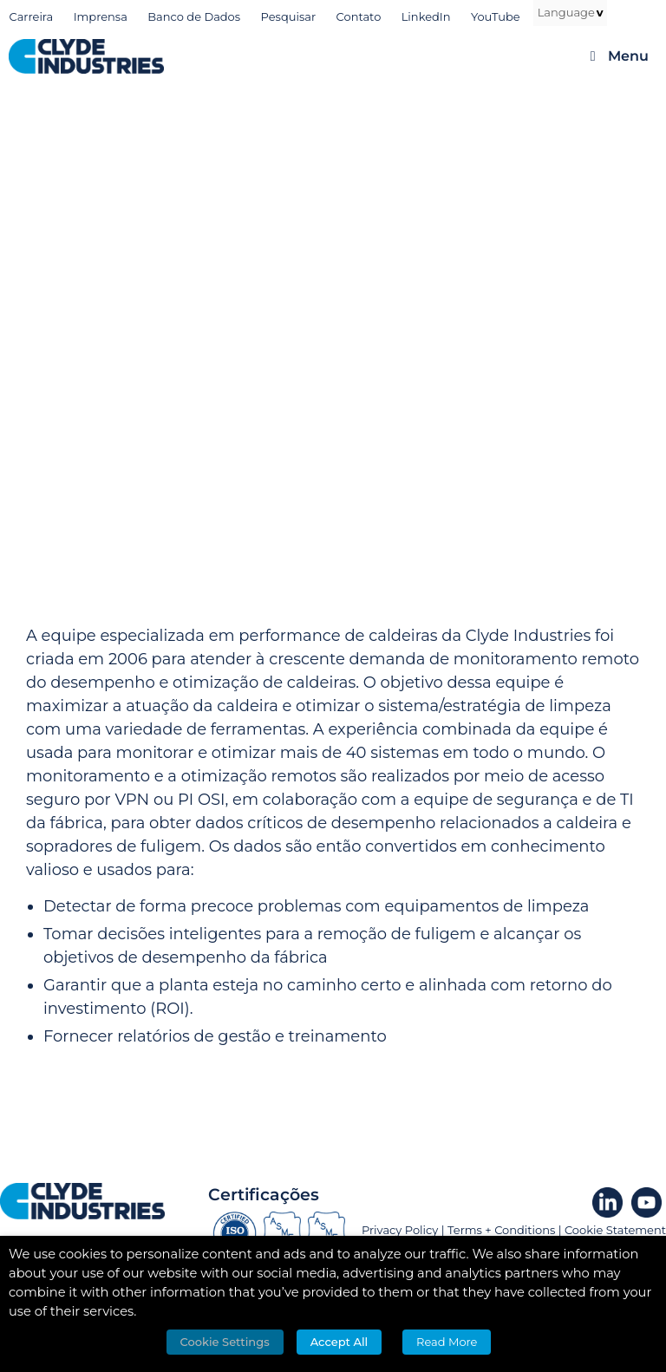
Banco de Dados (193, 16)
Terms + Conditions (501, 1230)
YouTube (495, 16)
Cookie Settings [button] (225, 1342)
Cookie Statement (615, 1230)
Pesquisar (289, 16)
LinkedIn (426, 16)
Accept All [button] (339, 1342)
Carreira (32, 16)
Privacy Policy (400, 1230)
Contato (359, 16)
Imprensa (100, 16)
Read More (446, 1342)
